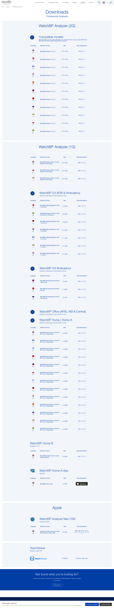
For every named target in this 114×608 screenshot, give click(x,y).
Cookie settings (105, 604)
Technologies (65, 2)
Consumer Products (39, 2)
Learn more (78, 605)
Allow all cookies (92, 604)
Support (83, 2)
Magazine (74, 2)
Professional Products (53, 2)
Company (91, 2)
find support (57, 585)
